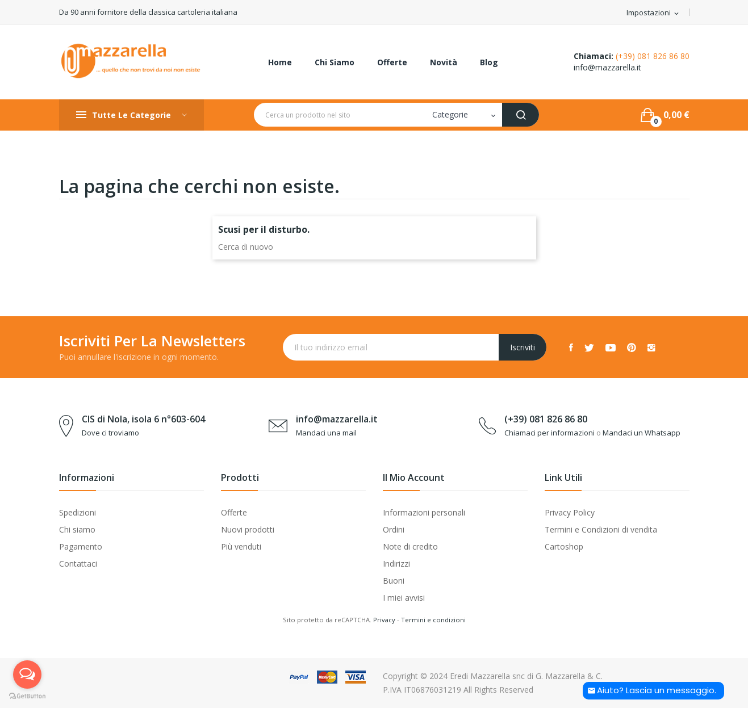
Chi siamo (77, 529)
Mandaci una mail (326, 433)
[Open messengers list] (27, 674)
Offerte (234, 512)
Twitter (589, 347)
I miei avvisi (404, 597)
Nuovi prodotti (247, 529)
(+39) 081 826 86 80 (653, 56)
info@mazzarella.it (607, 67)
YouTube (610, 347)
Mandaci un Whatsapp (641, 433)
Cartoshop (564, 546)
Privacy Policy (570, 512)
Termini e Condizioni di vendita (601, 529)
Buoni (393, 580)
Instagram (651, 347)
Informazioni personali (424, 512)
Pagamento (80, 546)
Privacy (384, 619)
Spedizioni (77, 512)
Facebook (571, 347)
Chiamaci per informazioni (549, 433)
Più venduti (241, 546)
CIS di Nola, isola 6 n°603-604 (143, 419)
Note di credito (410, 546)
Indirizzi (396, 563)
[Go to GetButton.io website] (27, 696)
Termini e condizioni (433, 619)
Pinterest (631, 347)
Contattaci (78, 563)
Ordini (393, 529)
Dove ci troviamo (110, 433)
